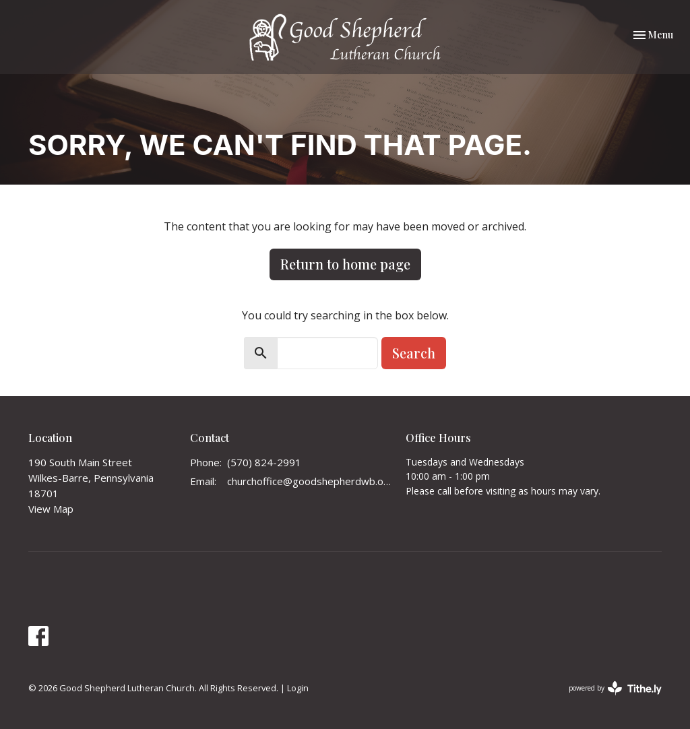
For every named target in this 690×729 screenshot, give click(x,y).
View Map (50, 508)
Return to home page (345, 264)
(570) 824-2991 (264, 462)
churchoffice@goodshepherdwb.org (309, 481)
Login (298, 688)
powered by (615, 688)
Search (413, 353)
